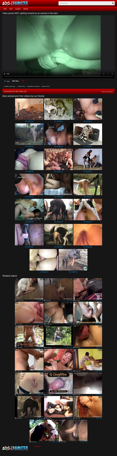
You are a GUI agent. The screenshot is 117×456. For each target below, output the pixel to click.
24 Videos (29, 247)
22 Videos (44, 272)
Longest (17, 9)
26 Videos (29, 222)
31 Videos (58, 146)
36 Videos (29, 121)
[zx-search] (86, 3)
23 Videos (87, 247)
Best (5, 9)
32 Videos (87, 121)
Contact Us (37, 446)
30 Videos (58, 172)
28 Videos (87, 197)
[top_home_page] (16, 3)
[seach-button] (113, 3)
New (11, 9)
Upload (25, 9)
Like (6, 81)
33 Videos (58, 121)
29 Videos (87, 172)
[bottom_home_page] (18, 448)
